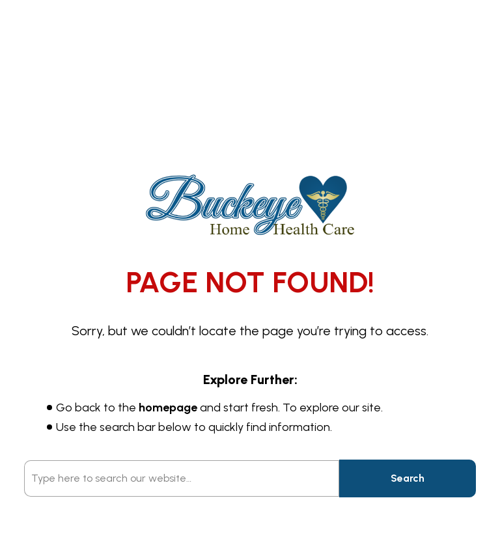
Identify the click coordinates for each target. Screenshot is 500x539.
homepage (168, 407)
